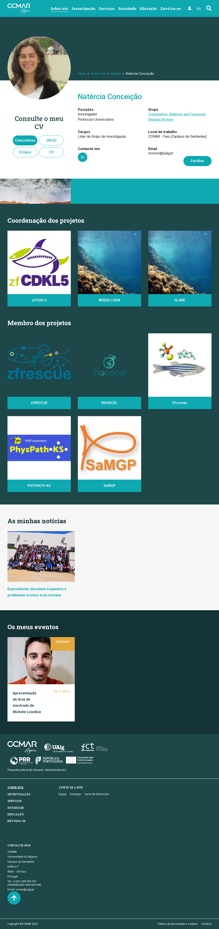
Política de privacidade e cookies (178, 923)
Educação (148, 8)
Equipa (115, 74)
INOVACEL (109, 403)
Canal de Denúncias (96, 794)
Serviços (107, 8)
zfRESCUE (39, 403)
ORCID (51, 140)
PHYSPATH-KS (39, 486)
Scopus (25, 152)
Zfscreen (179, 403)
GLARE (179, 300)
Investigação (83, 8)
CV (51, 152)
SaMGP (109, 486)
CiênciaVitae (25, 140)
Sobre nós (59, 8)
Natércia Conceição (110, 96)
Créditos (206, 923)
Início (82, 74)
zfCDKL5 (39, 300)
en (199, 8)
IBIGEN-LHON (109, 300)
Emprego (75, 794)
